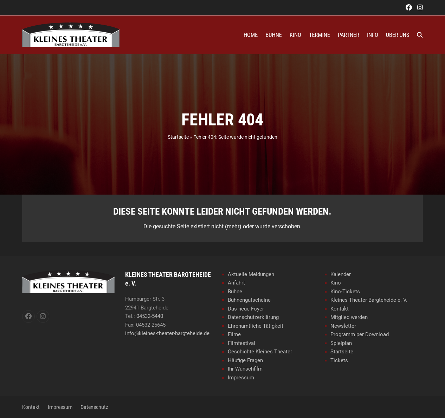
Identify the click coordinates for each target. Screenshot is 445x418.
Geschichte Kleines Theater (260, 351)
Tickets (339, 360)
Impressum (241, 377)
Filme (234, 334)
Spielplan (341, 343)
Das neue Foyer (246, 309)
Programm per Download (359, 334)
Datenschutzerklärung (253, 317)
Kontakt (339, 309)
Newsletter (343, 326)
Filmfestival (241, 343)
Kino (335, 283)
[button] (419, 34)
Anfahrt (236, 283)
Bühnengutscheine (249, 300)
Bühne (235, 291)
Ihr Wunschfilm (245, 369)
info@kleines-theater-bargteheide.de (167, 333)
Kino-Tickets (345, 291)
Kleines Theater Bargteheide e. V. (368, 300)
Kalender (340, 274)
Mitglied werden (349, 317)
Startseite (178, 137)
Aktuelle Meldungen (251, 274)
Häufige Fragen (245, 360)
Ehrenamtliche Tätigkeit (255, 326)
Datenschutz (94, 407)
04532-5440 (149, 316)
